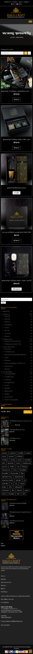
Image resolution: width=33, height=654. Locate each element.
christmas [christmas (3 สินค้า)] (4, 453)
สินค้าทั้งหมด (4, 591)
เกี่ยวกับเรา (3, 585)
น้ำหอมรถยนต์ (8, 366)
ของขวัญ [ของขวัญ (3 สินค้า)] (13, 460)
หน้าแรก (3, 576)
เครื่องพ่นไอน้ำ (8, 391)
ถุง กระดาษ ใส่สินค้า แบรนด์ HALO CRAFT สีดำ (16, 232)
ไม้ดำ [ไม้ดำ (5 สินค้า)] (18, 494)
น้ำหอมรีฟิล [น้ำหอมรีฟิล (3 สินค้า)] (5, 473)
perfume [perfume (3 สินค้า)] (28, 453)
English (3, 545)
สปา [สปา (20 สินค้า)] (25, 480)
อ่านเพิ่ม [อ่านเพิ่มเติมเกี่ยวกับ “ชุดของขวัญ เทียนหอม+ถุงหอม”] (16, 193)
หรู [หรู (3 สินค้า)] (11, 483)
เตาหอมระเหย (8, 397)
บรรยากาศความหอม (9, 347)
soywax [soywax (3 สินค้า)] (4, 456)
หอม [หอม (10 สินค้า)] (16, 483)
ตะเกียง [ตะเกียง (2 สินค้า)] (18, 463)
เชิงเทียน (6, 394)
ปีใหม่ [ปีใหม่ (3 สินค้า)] (22, 473)
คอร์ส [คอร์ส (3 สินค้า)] (3, 463)
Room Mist (7, 349)
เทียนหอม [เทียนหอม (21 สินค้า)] (19, 490)
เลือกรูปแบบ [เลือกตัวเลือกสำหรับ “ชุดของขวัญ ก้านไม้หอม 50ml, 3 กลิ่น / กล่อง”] (16, 147)
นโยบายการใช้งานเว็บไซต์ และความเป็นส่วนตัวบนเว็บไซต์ (15, 596)
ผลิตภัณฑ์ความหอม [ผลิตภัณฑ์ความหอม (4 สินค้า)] (7, 477)
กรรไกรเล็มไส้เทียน (9, 374)
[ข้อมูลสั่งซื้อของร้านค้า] (12, 53)
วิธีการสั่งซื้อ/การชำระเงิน (7, 599)
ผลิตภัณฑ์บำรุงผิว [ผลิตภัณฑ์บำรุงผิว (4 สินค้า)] (19, 477)
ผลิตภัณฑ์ (3, 579)
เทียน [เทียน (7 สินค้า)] (13, 490)
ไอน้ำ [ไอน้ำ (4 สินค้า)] (23, 494)
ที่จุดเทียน (7, 388)
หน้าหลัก (12, 37)
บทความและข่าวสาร (6, 582)
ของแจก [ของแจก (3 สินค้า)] (20, 460)
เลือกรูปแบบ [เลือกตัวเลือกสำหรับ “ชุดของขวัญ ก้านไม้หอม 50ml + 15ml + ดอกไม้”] (16, 289)
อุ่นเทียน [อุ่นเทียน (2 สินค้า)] (4, 487)
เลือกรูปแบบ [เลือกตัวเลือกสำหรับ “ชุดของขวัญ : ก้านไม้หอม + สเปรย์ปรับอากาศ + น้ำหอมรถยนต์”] (16, 99)
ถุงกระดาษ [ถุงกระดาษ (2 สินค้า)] (4, 466)
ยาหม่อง (6, 327)
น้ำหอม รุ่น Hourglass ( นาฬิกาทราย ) (14, 363)
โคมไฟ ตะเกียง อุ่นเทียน (11, 400)
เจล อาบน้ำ (7, 333)
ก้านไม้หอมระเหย (9, 351)
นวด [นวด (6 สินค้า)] (18, 466)
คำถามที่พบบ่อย (5, 602)
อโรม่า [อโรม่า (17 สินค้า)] (10, 487)
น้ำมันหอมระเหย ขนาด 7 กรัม (12, 344)
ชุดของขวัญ (6, 311)
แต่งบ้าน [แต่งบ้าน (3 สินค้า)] (27, 490)
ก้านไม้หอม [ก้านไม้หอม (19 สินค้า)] (5, 460)
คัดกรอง (27, 412)
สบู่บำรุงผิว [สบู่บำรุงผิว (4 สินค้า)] (18, 480)
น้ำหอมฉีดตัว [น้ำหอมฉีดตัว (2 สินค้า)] (23, 470)
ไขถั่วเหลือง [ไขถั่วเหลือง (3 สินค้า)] (11, 494)
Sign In (20, 2)
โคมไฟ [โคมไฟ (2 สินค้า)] (4, 494)
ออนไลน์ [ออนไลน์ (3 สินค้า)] (22, 483)
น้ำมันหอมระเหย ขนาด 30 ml (12, 341)
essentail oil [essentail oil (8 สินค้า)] (13, 453)
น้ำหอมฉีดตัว (8, 324)
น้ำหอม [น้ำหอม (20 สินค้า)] (15, 470)
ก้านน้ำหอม (7, 379)
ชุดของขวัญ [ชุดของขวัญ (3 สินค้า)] (10, 463)
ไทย (2, 543)
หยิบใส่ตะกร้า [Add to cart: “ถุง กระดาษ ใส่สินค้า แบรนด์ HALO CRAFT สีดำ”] (16, 240)
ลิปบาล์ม (6, 330)
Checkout (14, 2)
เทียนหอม (7, 369)
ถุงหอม (6, 357)
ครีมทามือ (7, 319)
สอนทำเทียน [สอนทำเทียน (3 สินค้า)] (5, 483)
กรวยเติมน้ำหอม (9, 377)
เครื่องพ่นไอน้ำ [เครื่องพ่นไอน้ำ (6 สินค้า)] (18, 487)
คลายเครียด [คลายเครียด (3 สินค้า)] (28, 460)
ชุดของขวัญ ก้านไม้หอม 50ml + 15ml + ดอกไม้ (16, 280)
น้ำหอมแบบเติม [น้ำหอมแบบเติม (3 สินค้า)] (14, 473)
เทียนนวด (7, 336)
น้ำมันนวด (7, 322)
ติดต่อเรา (3, 588)
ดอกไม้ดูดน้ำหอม (9, 382)
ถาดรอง (6, 385)
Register (26, 2)
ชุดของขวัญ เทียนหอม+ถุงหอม (16, 188)
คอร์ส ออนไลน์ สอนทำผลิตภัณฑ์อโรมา (15, 354)
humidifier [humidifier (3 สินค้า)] (20, 453)
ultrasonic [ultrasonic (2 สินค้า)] (11, 456)
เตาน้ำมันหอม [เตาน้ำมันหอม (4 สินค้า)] (5, 490)
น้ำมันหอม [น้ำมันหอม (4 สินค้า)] (24, 466)
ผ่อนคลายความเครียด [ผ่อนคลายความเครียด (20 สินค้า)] (7, 480)
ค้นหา (3, 302)
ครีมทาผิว (7, 316)
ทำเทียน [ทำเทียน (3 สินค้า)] (12, 466)
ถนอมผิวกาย (6, 314)
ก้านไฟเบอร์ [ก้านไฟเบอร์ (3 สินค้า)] (19, 456)
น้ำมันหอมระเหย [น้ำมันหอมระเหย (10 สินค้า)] (6, 470)
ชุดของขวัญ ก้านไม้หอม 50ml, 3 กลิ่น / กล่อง (16, 139)
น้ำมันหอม (7, 360)
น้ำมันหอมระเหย (7, 339)
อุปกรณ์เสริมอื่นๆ (7, 372)
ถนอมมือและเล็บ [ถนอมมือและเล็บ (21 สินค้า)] (27, 463)
